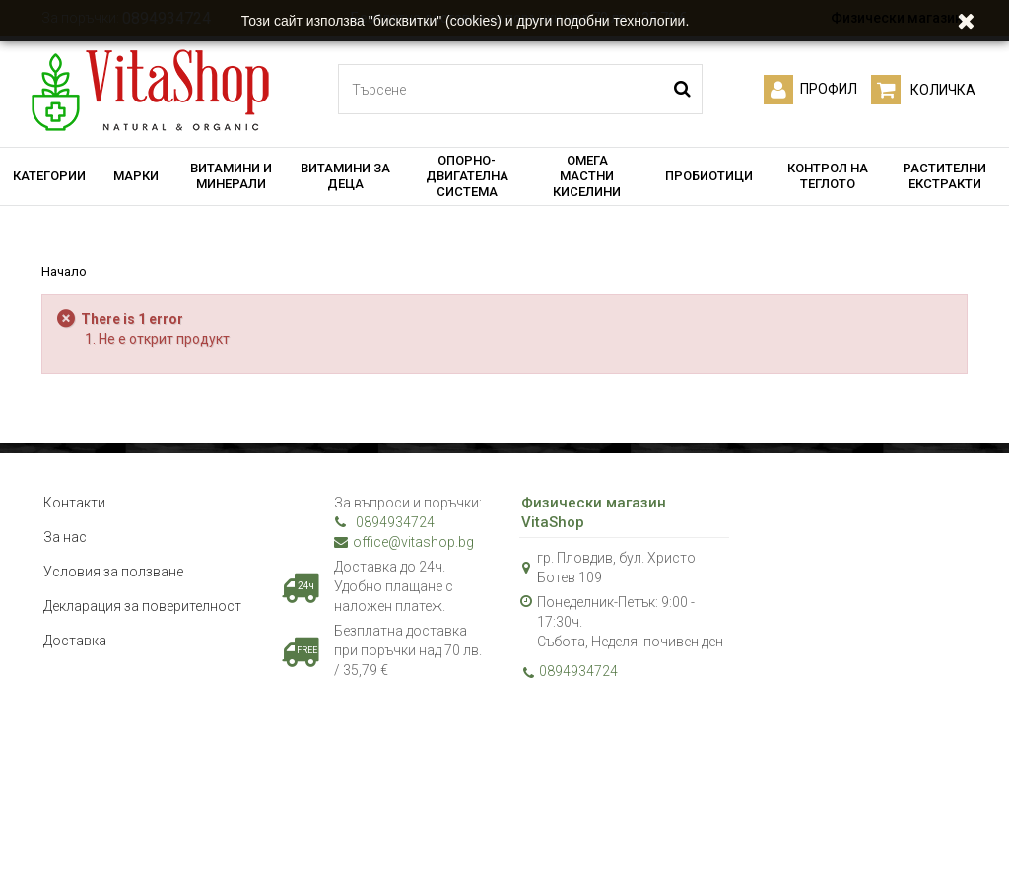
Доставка (74, 640)
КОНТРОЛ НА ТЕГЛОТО (827, 176)
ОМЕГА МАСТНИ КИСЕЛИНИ (587, 176)
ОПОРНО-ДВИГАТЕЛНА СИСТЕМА (467, 176)
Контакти (74, 502)
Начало (64, 271)
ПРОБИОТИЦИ (709, 176)
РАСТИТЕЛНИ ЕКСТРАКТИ (944, 176)
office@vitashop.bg (404, 542)
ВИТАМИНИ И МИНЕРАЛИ (231, 176)
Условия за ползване (113, 571)
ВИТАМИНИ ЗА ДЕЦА (345, 176)
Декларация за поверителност (142, 606)
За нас (65, 537)
